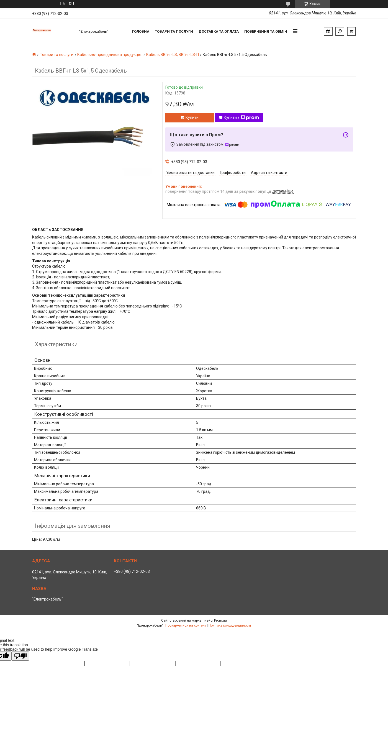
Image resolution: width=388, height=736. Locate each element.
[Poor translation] (20, 656)
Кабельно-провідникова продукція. (109, 54)
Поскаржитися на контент (185, 625)
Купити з (241, 117)
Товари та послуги (174, 31)
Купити (192, 117)
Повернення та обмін (265, 31)
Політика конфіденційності (230, 625)
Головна (140, 31)
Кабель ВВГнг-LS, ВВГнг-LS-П (172, 54)
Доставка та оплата (219, 31)
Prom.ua (220, 620)
